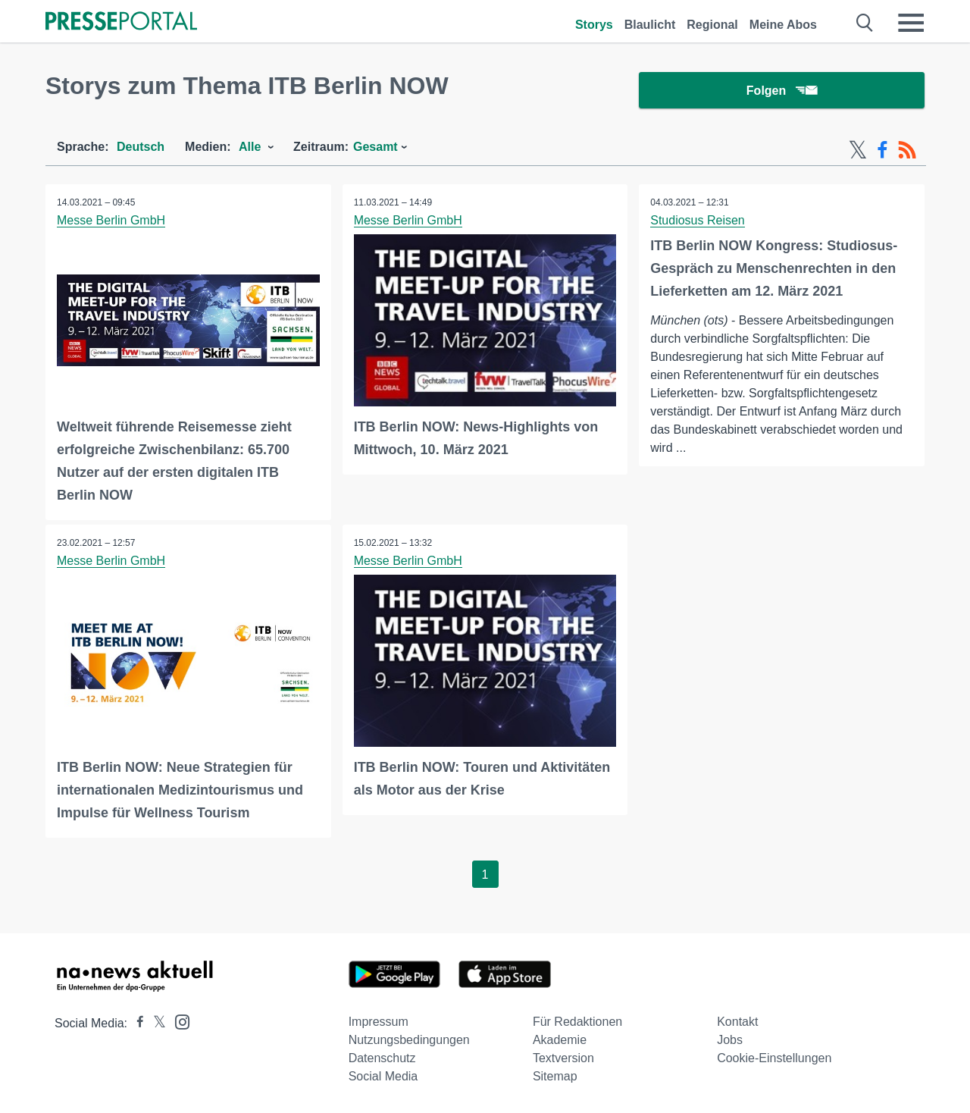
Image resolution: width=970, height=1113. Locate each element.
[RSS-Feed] (907, 150)
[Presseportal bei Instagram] (177, 1020)
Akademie (560, 1039)
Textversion (563, 1058)
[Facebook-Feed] (882, 150)
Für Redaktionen (577, 1021)
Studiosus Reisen (697, 220)
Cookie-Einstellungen (774, 1058)
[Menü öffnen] (911, 22)
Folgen (781, 90)
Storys (594, 24)
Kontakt (737, 1021)
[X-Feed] (858, 150)
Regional (712, 24)
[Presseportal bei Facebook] (135, 1023)
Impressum (378, 1021)
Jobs (730, 1039)
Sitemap (555, 1076)
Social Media (383, 1076)
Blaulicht (650, 24)
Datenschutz (382, 1058)
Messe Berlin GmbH (111, 220)
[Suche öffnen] (865, 22)
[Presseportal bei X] (155, 1023)
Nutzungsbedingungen (409, 1039)
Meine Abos (783, 24)
